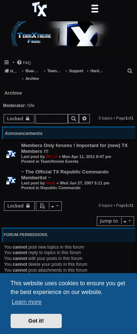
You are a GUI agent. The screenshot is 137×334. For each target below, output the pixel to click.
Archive (13, 93)
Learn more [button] (27, 302)
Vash (51, 183)
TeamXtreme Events (60, 161)
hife (31, 105)
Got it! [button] (36, 321)
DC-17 (52, 156)
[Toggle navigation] (94, 9)
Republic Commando (61, 188)
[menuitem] (124, 51)
